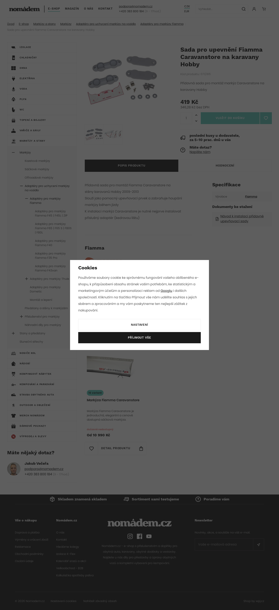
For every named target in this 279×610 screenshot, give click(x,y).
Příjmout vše (139, 337)
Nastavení (139, 325)
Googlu (167, 290)
